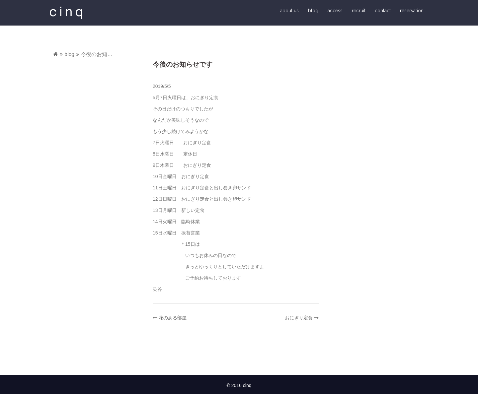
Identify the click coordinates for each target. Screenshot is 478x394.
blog (313, 10)
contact (383, 10)
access (335, 10)
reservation (412, 10)
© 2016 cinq (239, 385)
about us (289, 10)
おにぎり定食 (299, 317)
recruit (358, 10)
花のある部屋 (173, 317)
